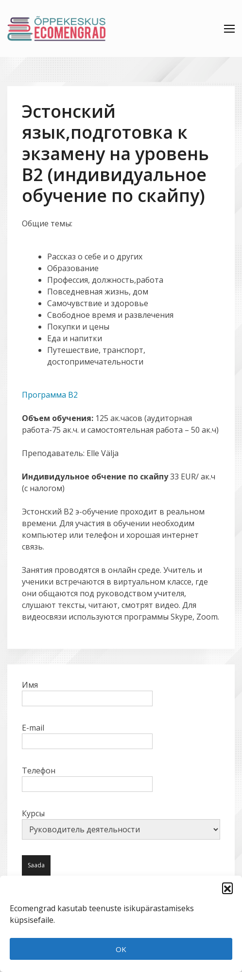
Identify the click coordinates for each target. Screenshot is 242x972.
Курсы (121, 824)
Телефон (87, 777)
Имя (87, 691)
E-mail (87, 734)
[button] (227, 888)
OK (121, 949)
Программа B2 (50, 394)
